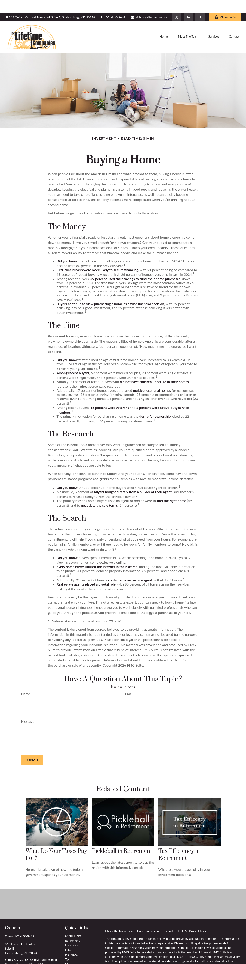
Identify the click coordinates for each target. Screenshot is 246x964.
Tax (67, 946)
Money (69, 951)
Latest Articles (74, 960)
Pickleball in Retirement (122, 838)
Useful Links (73, 923)
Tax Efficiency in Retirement (179, 842)
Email (129, 681)
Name (25, 681)
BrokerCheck (197, 918)
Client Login (225, 4)
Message (28, 708)
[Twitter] (176, 4)
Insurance (71, 942)
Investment (72, 932)
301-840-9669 (112, 4)
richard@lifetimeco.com (149, 4)
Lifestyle (70, 956)
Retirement (72, 927)
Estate (69, 937)
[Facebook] (200, 4)
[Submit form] (32, 747)
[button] (163, 24)
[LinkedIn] (188, 4)
